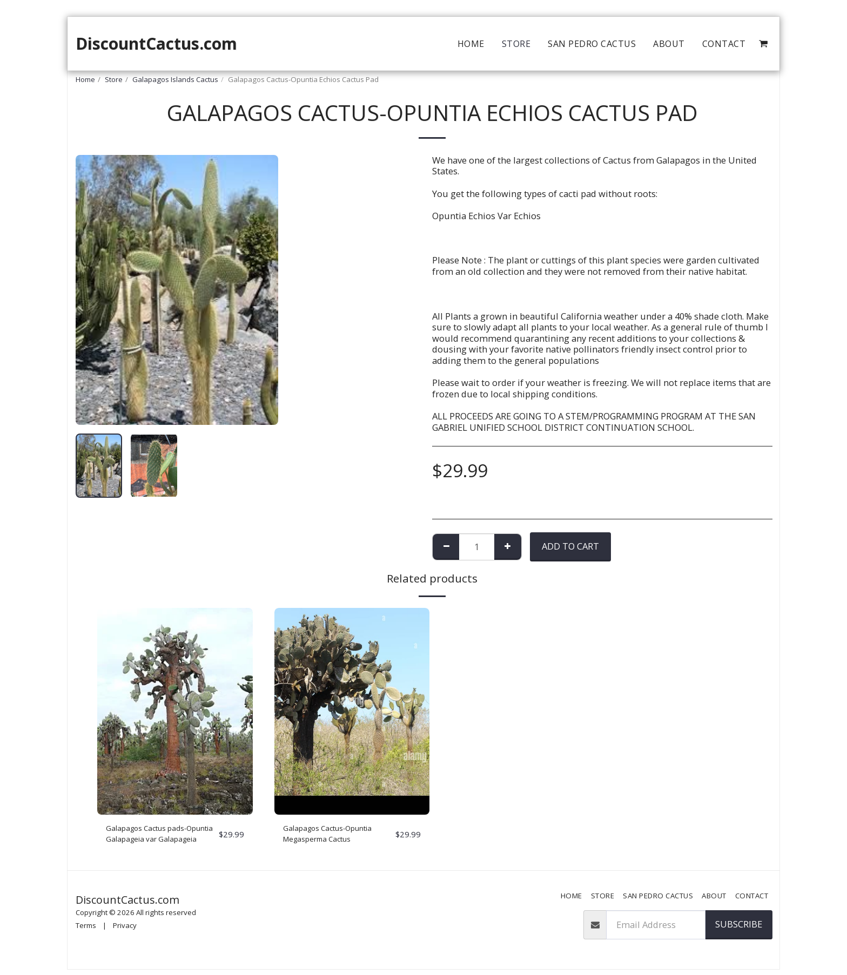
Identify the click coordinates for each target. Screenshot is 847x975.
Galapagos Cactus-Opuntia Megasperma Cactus (338, 836)
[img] (175, 711)
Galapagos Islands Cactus (175, 79)
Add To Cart (570, 546)
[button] (763, 44)
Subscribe (738, 929)
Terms (86, 931)
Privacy (125, 931)
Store (114, 79)
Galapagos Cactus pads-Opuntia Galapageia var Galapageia (155, 836)
